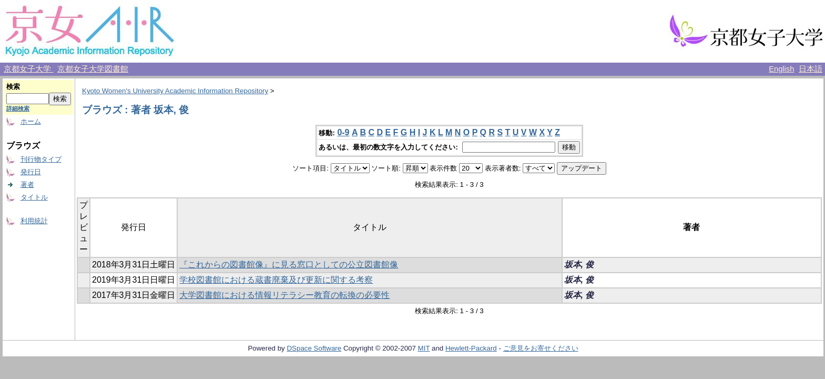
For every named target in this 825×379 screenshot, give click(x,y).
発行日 (31, 172)
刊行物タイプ (41, 159)
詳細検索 (17, 108)
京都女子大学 (28, 69)
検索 (13, 87)
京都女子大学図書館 (92, 69)
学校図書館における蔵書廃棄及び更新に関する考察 (276, 279)
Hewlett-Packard (471, 348)
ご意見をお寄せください (540, 348)
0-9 (343, 132)
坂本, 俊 (579, 264)
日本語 (810, 69)
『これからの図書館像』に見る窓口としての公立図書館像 (288, 264)
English (781, 69)
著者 (27, 184)
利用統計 (34, 221)
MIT (424, 348)
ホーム (31, 121)
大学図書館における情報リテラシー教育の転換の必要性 (284, 295)
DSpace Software (314, 348)
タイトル (34, 197)
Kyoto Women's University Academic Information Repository (175, 91)
